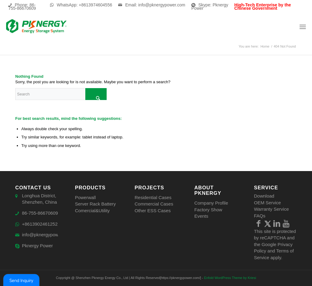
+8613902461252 (40, 224)
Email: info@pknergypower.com (155, 4)
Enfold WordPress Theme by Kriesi (230, 278)
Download (264, 195)
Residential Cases (153, 197)
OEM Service (267, 202)
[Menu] (303, 26)
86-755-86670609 (40, 213)
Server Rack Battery (95, 203)
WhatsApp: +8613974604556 (84, 4)
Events (201, 216)
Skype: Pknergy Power (209, 6)
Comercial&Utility (92, 210)
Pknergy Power (37, 245)
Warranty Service (271, 209)
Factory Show (208, 209)
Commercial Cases (154, 203)
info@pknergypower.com (47, 235)
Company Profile (211, 203)
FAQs (260, 215)
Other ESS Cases (153, 210)
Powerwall (85, 197)
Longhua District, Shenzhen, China (39, 199)
